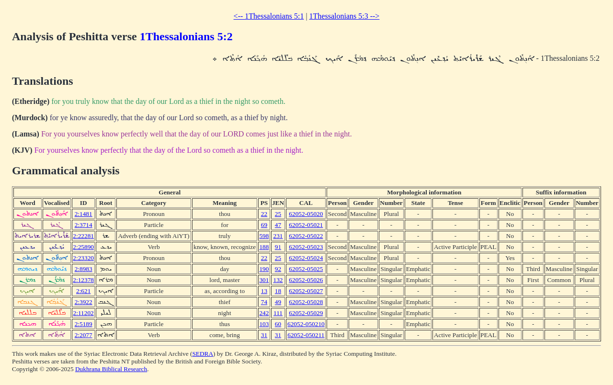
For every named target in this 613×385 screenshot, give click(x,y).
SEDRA (202, 353)
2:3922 (83, 302)
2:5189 (83, 324)
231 (278, 235)
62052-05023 (306, 246)
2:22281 (83, 235)
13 (264, 290)
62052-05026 (306, 279)
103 (264, 324)
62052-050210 (306, 324)
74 (264, 302)
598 (264, 235)
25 (278, 213)
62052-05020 (306, 213)
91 (278, 246)
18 (278, 290)
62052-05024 (306, 257)
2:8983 (83, 268)
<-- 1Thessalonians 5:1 (269, 16)
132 (278, 279)
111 (278, 313)
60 (278, 324)
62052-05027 (306, 290)
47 (278, 224)
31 (264, 335)
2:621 (83, 290)
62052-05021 (306, 224)
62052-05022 (306, 235)
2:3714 (83, 224)
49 (278, 302)
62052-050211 (305, 335)
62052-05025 (306, 268)
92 (278, 268)
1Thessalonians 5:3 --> (344, 16)
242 (264, 313)
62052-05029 (306, 313)
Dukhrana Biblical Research (111, 369)
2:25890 (83, 246)
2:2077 (83, 335)
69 (264, 224)
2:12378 (83, 279)
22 (264, 213)
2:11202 (83, 313)
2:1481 (83, 213)
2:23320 (83, 257)
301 (264, 279)
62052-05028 (306, 302)
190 (264, 268)
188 (264, 246)
